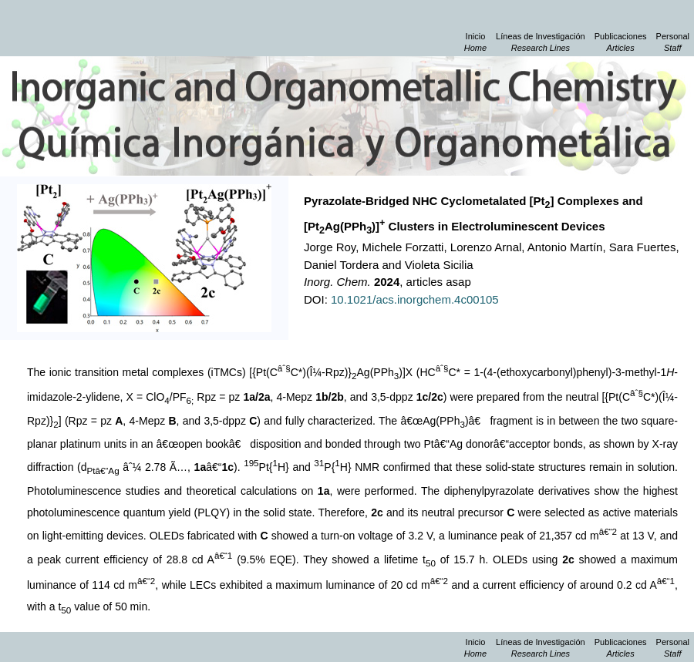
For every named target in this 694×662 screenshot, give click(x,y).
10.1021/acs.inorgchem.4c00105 (415, 299)
